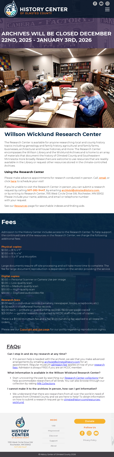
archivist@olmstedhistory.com (80, 190)
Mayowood (53, 430)
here (13, 181)
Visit (54, 425)
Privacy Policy (89, 440)
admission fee (59, 364)
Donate (89, 421)
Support (54, 441)
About (54, 446)
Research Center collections (81, 378)
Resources (21, 205)
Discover (53, 435)
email (102, 177)
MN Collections (46, 383)
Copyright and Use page (35, 329)
